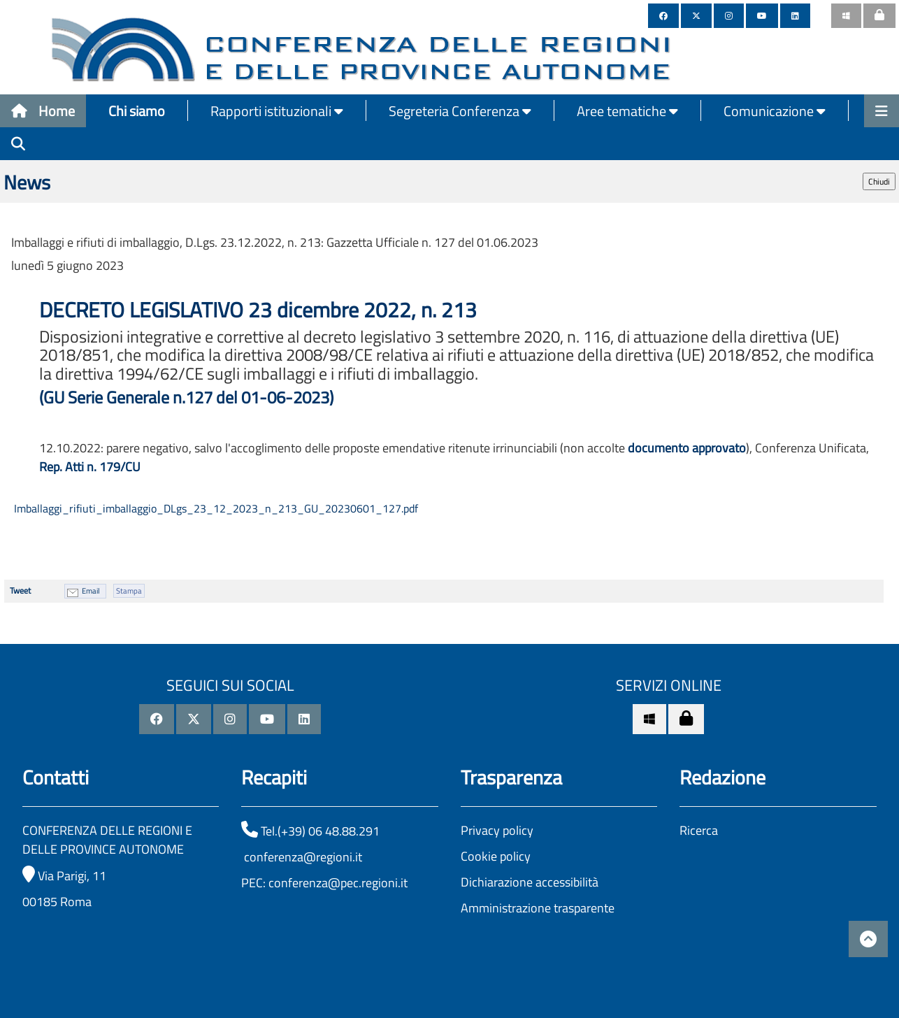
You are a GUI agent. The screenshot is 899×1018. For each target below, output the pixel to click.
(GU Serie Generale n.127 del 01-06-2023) (186, 397)
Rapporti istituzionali (276, 111)
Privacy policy (497, 830)
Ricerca (698, 830)
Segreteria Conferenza (460, 111)
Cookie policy (496, 856)
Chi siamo (136, 111)
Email (91, 590)
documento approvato (687, 447)
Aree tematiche (627, 111)
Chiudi (879, 181)
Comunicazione (775, 111)
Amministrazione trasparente (537, 907)
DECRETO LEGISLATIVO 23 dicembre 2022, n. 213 (260, 310)
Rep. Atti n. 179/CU (90, 466)
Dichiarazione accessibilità (529, 882)
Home (43, 111)
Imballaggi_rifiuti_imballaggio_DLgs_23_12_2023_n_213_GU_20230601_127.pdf (214, 508)
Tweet (20, 590)
